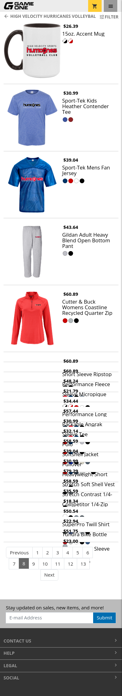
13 (83, 564)
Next (49, 575)
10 (45, 564)
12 (70, 564)
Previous (19, 552)
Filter (109, 17)
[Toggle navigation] (110, 6)
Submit (104, 617)
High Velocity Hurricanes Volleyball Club (47, 16)
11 (58, 564)
